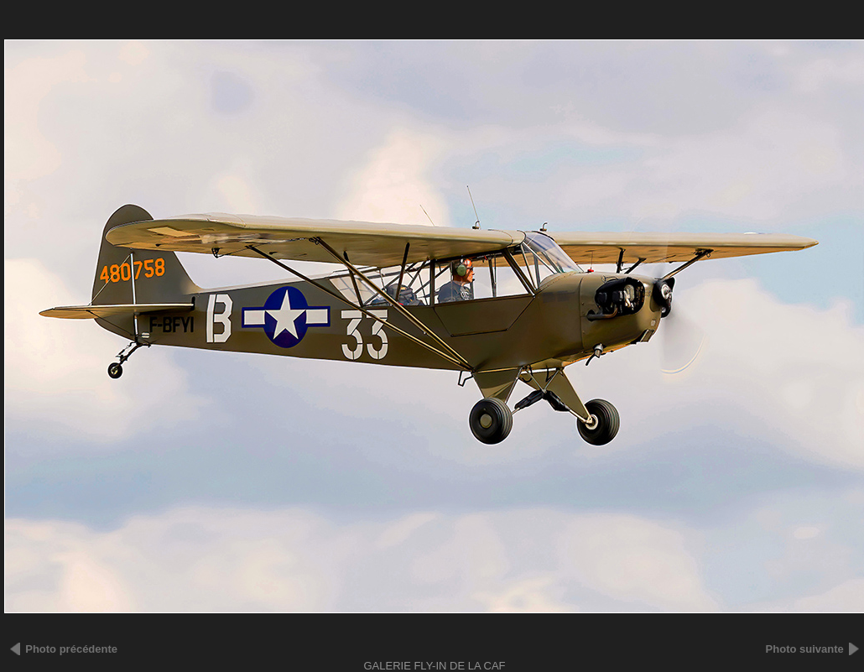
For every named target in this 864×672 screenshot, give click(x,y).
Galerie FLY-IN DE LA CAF (434, 665)
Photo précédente (71, 649)
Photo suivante (805, 649)
